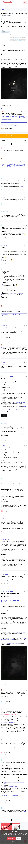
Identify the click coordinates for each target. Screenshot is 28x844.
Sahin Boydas (5, 211)
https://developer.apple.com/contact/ (11, 786)
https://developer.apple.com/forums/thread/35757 (13, 795)
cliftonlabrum (5, 690)
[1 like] (5, 189)
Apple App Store (8, 125)
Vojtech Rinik (5, 808)
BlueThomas (5, 760)
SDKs (3, 9)
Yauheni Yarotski (6, 19)
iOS (2, 125)
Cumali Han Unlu (6, 148)
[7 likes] (6, 128)
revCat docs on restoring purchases (8, 722)
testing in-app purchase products (18, 402)
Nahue (4, 197)
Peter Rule (5, 325)
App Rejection (15, 125)
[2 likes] (6, 511)
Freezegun (5, 518)
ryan (5, 111)
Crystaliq (4, 178)
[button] (1, 2)
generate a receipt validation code (13, 409)
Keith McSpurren (6, 539)
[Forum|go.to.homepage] (7, 2)
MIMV (4, 445)
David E (4, 423)
